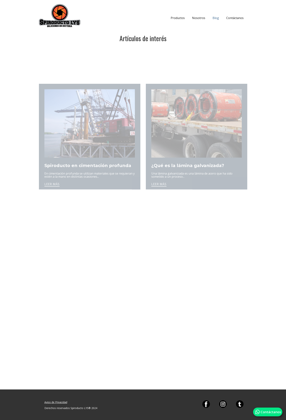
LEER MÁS (52, 192)
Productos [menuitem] (178, 18)
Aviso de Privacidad (55, 402)
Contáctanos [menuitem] (235, 18)
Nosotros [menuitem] (198, 18)
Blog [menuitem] (216, 18)
